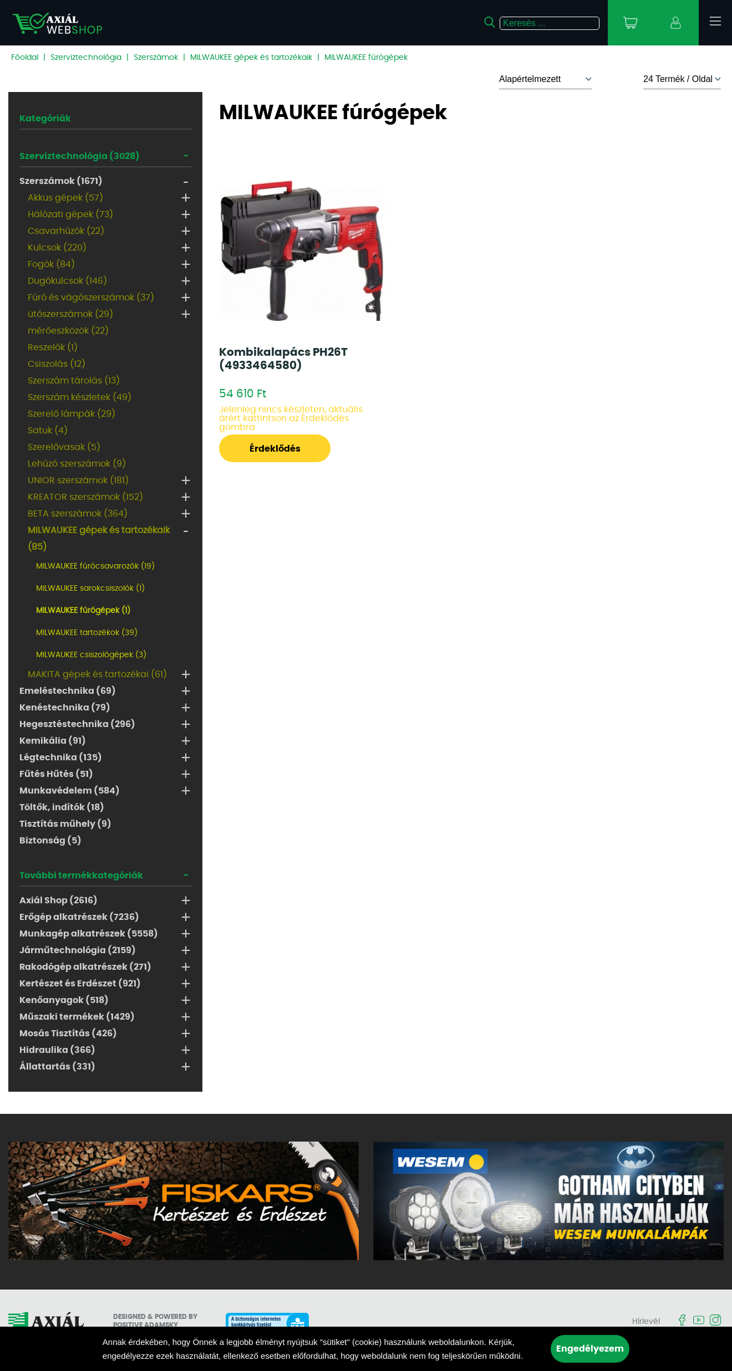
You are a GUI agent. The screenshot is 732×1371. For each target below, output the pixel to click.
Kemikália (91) (52, 740)
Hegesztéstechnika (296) (77, 724)
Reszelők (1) (53, 347)
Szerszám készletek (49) (79, 397)
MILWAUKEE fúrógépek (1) (83, 611)
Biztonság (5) (50, 840)
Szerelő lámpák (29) (71, 414)
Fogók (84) (51, 264)
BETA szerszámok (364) (78, 513)
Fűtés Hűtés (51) (56, 774)
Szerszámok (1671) (61, 181)
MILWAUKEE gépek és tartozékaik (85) (99, 538)
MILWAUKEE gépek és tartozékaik (251, 58)
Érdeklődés (275, 448)
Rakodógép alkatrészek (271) (85, 967)
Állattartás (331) (57, 1066)
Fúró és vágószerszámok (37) (91, 297)
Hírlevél (646, 1322)
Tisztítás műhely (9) (65, 824)
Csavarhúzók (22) (66, 231)
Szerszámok (156, 58)
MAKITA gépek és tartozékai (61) (97, 674)
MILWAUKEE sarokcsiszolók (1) (90, 588)
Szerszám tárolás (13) (74, 380)
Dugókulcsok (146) (67, 281)
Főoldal (24, 58)
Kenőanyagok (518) (64, 1000)
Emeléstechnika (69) (67, 691)
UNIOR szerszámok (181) (78, 480)
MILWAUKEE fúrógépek (366, 58)
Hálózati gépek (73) (70, 214)
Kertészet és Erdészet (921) (80, 983)
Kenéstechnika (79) (64, 707)
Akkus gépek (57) (65, 197)
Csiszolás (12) (56, 364)
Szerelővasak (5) (64, 447)
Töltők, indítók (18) (61, 807)
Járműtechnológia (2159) (77, 950)
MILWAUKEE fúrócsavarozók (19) (95, 566)
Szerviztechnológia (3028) (79, 156)
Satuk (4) (48, 430)
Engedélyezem (590, 1348)
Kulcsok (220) (57, 247)
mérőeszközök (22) (68, 330)
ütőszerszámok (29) (70, 314)
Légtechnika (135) (60, 757)
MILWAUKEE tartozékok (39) (87, 633)
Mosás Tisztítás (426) (68, 1033)
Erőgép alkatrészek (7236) (79, 917)
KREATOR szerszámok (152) (85, 497)
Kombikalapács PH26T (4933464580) (283, 359)
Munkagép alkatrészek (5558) (88, 933)
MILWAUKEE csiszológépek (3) (91, 655)
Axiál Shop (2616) (58, 900)
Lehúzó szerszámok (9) (77, 463)
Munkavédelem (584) (69, 790)
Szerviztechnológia (85, 58)
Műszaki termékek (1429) (77, 1016)
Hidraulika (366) (57, 1050)
